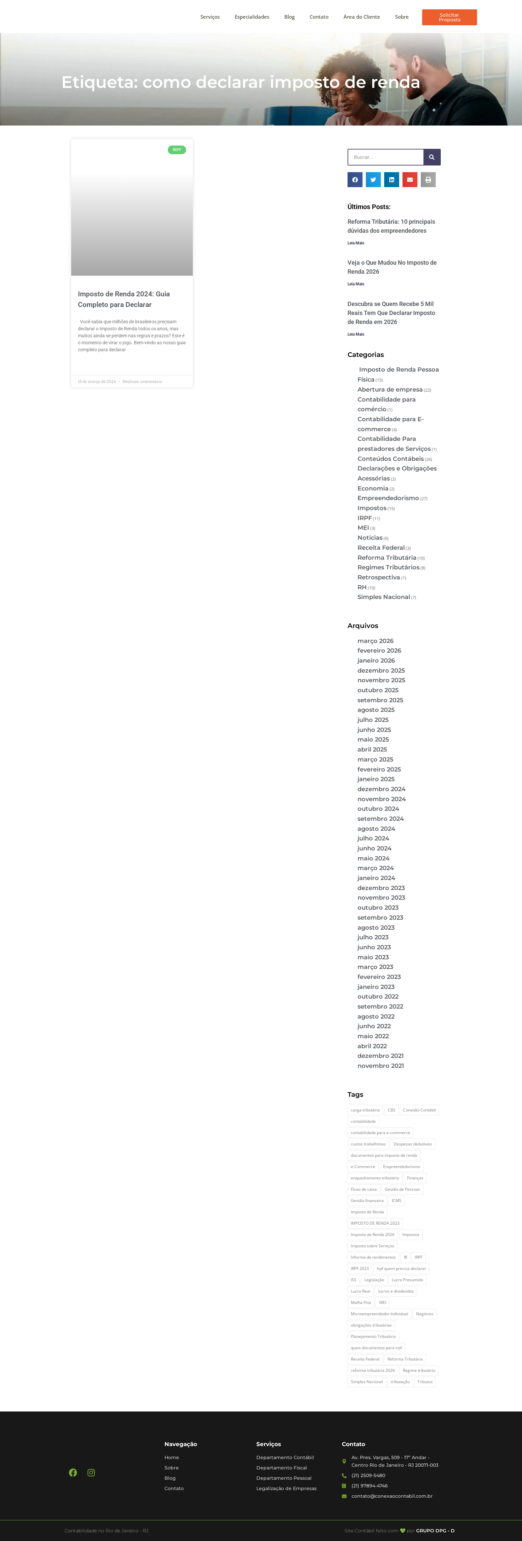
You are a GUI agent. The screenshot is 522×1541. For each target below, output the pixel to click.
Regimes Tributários (388, 567)
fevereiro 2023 (379, 977)
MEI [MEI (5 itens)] (382, 1302)
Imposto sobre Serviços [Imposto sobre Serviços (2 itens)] (372, 1246)
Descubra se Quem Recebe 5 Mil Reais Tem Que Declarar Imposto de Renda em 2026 (391, 312)
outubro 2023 (378, 907)
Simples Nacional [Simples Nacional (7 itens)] (367, 1382)
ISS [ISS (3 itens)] (354, 1280)
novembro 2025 (381, 680)
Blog (289, 16)
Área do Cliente (362, 16)
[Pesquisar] (431, 157)
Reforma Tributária (387, 557)
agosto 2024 (376, 828)
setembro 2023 (380, 917)
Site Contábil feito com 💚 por (380, 1531)
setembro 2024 (381, 818)
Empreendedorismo (388, 498)
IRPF (365, 518)
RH (362, 587)
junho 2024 (375, 848)
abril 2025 (372, 749)
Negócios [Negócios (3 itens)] (424, 1314)
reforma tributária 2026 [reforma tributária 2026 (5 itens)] (373, 1370)
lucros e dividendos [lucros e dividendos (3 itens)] (396, 1291)
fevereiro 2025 (379, 769)
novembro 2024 (382, 799)
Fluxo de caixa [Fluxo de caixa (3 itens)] (364, 1189)
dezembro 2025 (381, 670)
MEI (363, 527)
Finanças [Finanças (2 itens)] (415, 1178)
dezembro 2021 (381, 1056)
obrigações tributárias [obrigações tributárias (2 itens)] (371, 1325)
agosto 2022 (376, 1016)
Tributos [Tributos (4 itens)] (425, 1382)
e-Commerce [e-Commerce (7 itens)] (363, 1166)
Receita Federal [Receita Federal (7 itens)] (365, 1359)
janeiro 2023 (376, 987)
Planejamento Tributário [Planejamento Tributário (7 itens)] (373, 1336)
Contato (319, 16)
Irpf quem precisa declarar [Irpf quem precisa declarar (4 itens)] (401, 1268)
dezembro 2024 (381, 789)
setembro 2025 (380, 700)
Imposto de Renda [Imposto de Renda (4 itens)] (367, 1212)
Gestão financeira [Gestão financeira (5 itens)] (367, 1200)
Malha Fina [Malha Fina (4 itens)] (361, 1302)
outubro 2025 (378, 690)
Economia (373, 488)
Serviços (210, 16)
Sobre (402, 16)
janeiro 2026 (376, 660)
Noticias (370, 537)
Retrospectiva (379, 577)
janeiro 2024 (376, 878)
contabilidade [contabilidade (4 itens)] (363, 1121)
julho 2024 (373, 838)
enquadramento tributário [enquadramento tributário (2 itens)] (375, 1178)
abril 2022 (372, 1046)
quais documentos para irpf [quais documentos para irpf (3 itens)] (376, 1348)
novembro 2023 (381, 897)
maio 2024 (374, 858)
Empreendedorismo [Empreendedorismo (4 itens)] (401, 1166)
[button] (355, 179)
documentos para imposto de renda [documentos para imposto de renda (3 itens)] (384, 1155)
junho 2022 (374, 1026)
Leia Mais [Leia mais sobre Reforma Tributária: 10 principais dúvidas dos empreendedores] (356, 243)
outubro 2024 (378, 808)
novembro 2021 (381, 1066)
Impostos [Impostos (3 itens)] (410, 1234)
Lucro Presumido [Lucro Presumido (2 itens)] (407, 1280)
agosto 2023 (376, 927)
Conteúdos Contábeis (391, 458)
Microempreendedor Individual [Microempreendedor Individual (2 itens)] (379, 1314)
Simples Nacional (384, 597)
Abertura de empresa (390, 389)
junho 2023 (374, 947)
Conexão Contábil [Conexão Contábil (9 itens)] (419, 1110)
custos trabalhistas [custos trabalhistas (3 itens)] (368, 1144)
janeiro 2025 (376, 779)
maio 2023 (373, 957)
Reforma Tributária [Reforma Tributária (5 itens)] (405, 1359)
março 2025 (375, 759)
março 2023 (375, 967)
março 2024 (376, 868)
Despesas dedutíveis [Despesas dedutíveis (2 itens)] (413, 1144)
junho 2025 (374, 730)
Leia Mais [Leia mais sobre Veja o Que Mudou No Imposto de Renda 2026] (356, 284)
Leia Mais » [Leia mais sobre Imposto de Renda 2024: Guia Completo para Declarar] (90, 365)
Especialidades (252, 16)
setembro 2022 (380, 1006)
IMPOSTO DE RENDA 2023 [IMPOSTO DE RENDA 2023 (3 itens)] (375, 1223)
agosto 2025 (376, 710)
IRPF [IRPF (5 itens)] (418, 1257)
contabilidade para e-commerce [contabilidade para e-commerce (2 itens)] (380, 1132)
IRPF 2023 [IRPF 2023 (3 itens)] (360, 1268)
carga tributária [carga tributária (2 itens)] (365, 1110)
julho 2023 (373, 937)
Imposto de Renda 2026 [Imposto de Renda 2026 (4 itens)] (372, 1234)
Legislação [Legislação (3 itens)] (374, 1280)
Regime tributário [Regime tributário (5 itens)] (419, 1370)
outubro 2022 (378, 996)
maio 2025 (373, 739)
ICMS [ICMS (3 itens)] (396, 1200)
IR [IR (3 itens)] (405, 1257)
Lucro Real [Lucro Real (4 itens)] (360, 1291)
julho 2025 (373, 720)
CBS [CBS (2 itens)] (391, 1110)
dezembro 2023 (381, 888)
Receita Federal (381, 547)
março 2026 (375, 641)
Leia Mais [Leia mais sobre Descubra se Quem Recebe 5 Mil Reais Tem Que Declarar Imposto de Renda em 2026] (356, 334)
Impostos (372, 508)
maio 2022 (373, 1036)
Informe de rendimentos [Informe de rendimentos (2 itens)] (373, 1257)
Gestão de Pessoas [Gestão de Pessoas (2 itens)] (402, 1189)
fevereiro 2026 (379, 650)
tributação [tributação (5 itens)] (400, 1382)
